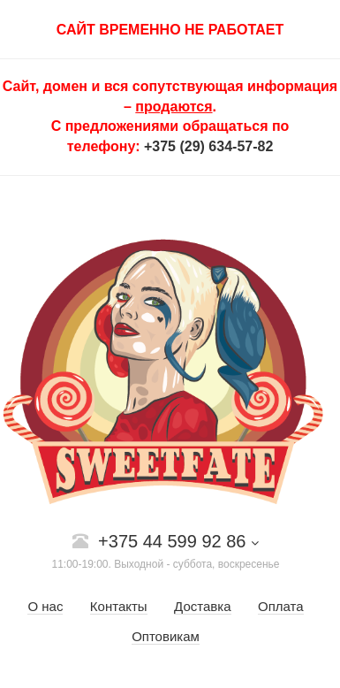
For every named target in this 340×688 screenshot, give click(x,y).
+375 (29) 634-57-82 (208, 146)
